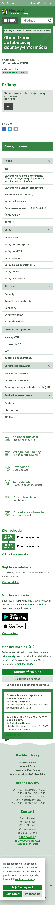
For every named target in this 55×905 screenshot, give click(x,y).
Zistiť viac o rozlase (27, 679)
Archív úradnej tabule (15, 73)
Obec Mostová (37, 893)
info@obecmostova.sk (27, 840)
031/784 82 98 (27, 837)
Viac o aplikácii (10, 633)
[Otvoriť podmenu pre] (49, 161)
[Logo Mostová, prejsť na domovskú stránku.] (27, 12)
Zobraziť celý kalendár (15, 554)
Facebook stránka (27, 844)
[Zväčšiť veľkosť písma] (38, 3)
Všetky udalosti (11, 582)
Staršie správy (13, 734)
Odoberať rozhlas (27, 672)
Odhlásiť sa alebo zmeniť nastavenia (27, 684)
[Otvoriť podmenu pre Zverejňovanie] (49, 153)
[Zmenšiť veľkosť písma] (34, 3)
